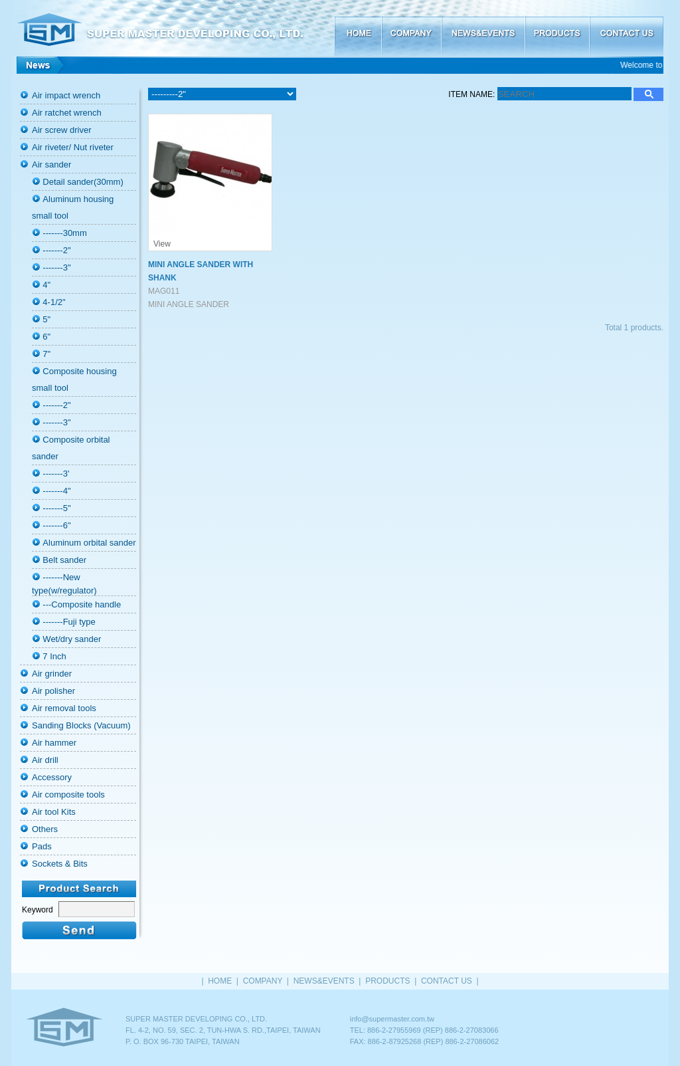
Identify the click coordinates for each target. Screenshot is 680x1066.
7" (46, 354)
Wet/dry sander (71, 639)
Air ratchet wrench (67, 113)
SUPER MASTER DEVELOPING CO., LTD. (172, 28)
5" (46, 319)
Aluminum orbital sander (88, 543)
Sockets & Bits (60, 864)
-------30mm (64, 233)
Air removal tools (64, 708)
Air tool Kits (54, 812)
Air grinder (52, 674)
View (162, 244)
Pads (42, 846)
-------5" (56, 508)
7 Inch (54, 656)
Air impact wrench (66, 95)
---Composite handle (81, 604)
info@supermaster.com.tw (392, 1019)
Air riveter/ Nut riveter (73, 147)
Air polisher (53, 691)
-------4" (56, 491)
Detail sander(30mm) (82, 182)
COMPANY (411, 28)
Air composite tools (68, 795)
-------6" (56, 525)
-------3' (55, 474)
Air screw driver (62, 130)
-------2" (56, 250)
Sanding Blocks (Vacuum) (81, 725)
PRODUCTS (557, 28)
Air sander (51, 164)
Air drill (45, 760)
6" (46, 337)
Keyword (37, 909)
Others (45, 829)
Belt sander (64, 560)
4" (46, 285)
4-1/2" (53, 302)
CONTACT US (626, 28)
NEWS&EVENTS (483, 28)
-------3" (56, 267)
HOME (357, 28)
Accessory (52, 777)
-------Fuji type (68, 622)
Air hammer (54, 743)
